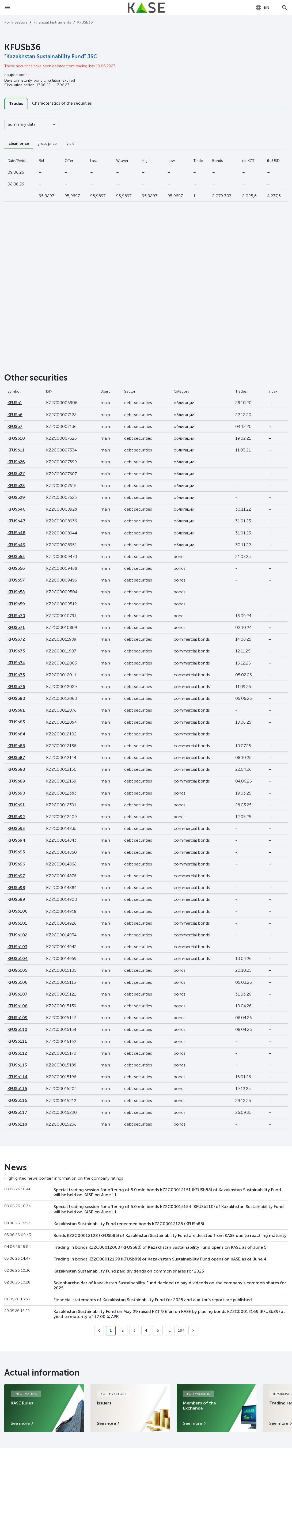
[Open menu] (7, 7)
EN (262, 7)
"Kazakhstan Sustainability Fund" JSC (50, 56)
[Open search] (284, 7)
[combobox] (262, 7)
